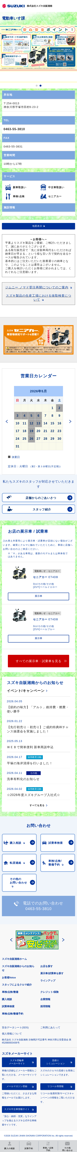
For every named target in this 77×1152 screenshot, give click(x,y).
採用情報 (45, 1006)
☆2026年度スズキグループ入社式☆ (33, 795)
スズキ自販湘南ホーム (14, 958)
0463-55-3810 (14, 129)
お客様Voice (9, 977)
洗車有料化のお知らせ (23, 779)
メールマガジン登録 (17, 1086)
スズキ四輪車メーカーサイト (17, 1062)
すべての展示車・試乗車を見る (38, 661)
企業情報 (45, 999)
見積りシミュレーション (55, 1062)
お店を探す (46, 966)
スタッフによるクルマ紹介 (17, 984)
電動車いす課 (13, 18)
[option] (38, 54)
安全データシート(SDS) (15, 1027)
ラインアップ (47, 980)
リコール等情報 (55, 1086)
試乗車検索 (8, 1006)
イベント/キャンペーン (26, 691)
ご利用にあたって (50, 1027)
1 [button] (37, 86)
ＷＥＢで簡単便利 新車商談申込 (30, 747)
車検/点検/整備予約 (12, 1013)
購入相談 (7, 999)
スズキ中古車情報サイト (17, 1109)
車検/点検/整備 (10, 992)
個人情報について (12, 1033)
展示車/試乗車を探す (52, 973)
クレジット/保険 (49, 992)
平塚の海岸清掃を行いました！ (30, 763)
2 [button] (40, 86)
